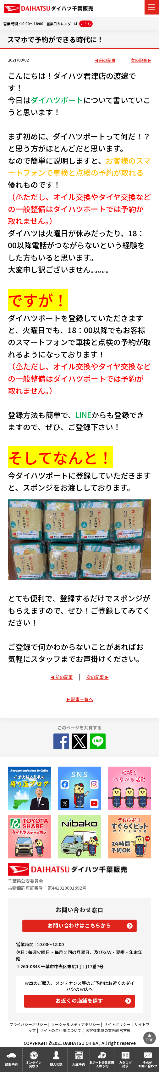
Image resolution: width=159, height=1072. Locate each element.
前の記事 (107, 60)
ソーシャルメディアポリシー (75, 1024)
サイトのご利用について (60, 1030)
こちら (86, 23)
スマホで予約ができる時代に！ (55, 39)
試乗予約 (11, 1064)
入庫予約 (78, 1064)
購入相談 (56, 1064)
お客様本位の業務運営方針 (108, 1030)
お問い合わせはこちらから (79, 925)
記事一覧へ (82, 699)
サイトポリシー (117, 1024)
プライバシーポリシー (28, 1024)
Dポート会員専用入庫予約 (102, 1064)
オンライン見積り (33, 1064)
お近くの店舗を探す (79, 1000)
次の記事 (139, 60)
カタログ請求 (125, 1064)
